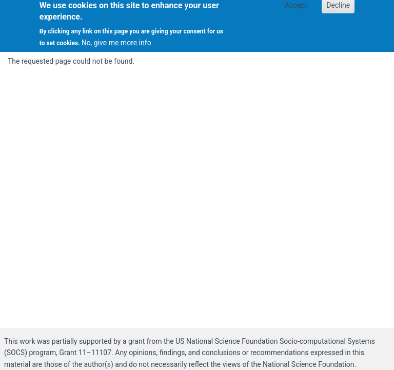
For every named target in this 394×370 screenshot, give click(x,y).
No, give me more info (116, 40)
